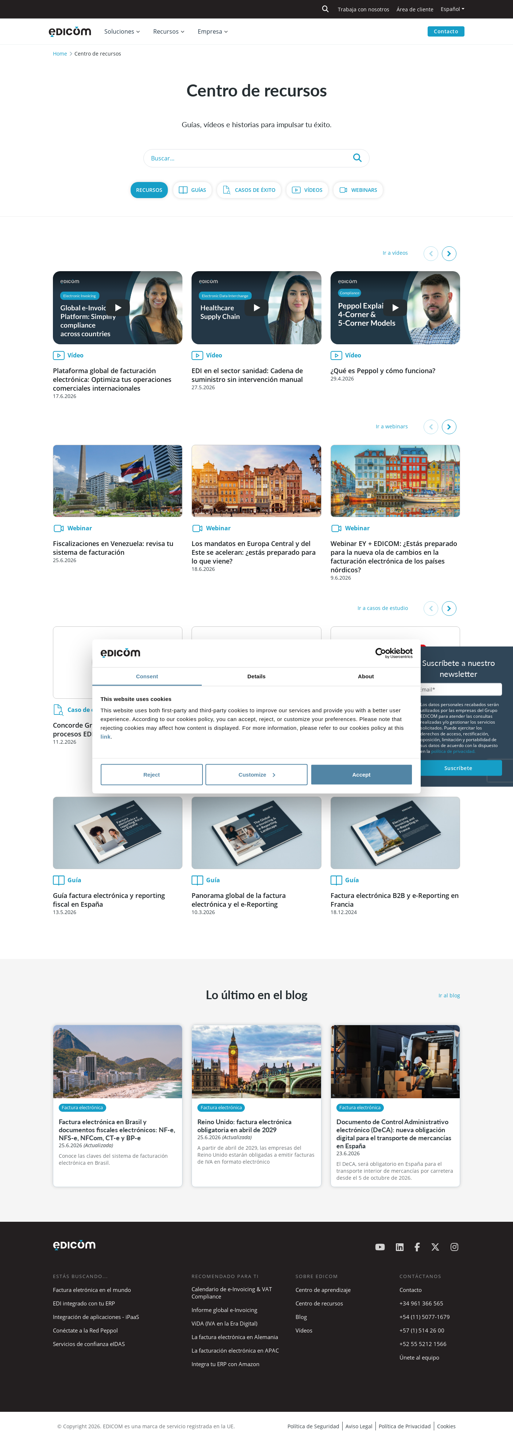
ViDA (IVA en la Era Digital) (224, 1323)
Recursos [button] (166, 31)
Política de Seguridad (313, 1426)
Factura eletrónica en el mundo (92, 1289)
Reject (151, 774)
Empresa (210, 31)
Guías (198, 189)
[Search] (256, 158)
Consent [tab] (147, 676)
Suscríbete (458, 767)
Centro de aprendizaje (323, 1289)
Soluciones (119, 31)
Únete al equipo (419, 1357)
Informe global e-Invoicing (224, 1309)
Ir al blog (449, 995)
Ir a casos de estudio (383, 607)
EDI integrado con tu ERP (84, 1303)
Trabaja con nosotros (363, 9)
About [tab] (366, 676)
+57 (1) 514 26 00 (422, 1330)
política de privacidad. (453, 751)
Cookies (446, 1426)
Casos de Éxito (255, 189)
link (106, 736)
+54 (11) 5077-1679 (425, 1316)
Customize (257, 774)
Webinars (364, 189)
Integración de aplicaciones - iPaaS (96, 1316)
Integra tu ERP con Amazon (225, 1364)
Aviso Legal (359, 1426)
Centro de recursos (319, 1303)
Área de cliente (415, 9)
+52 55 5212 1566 (423, 1343)
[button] (449, 253)
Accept (361, 774)
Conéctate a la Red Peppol (85, 1330)
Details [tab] (256, 676)
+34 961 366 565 (421, 1303)
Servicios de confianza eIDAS (89, 1343)
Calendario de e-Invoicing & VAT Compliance (232, 1292)
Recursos (149, 189)
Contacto (446, 31)
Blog (301, 1316)
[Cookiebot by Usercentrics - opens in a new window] (381, 653)
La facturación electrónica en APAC (235, 1350)
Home (60, 53)
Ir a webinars (392, 426)
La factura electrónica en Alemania (235, 1337)
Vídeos (313, 189)
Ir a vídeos (395, 252)
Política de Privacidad (405, 1426)
